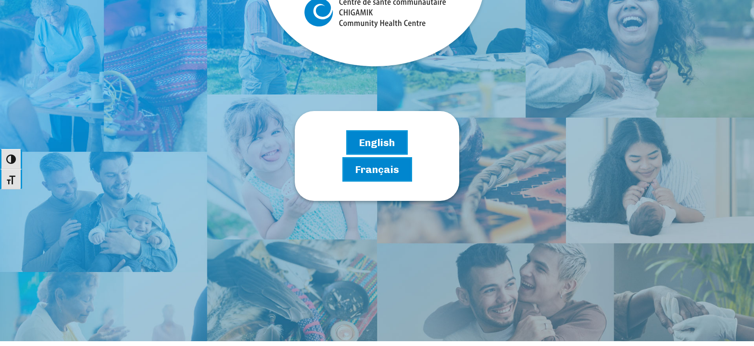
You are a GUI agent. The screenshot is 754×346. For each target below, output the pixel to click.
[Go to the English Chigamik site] (377, 142)
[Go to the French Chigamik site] (377, 169)
